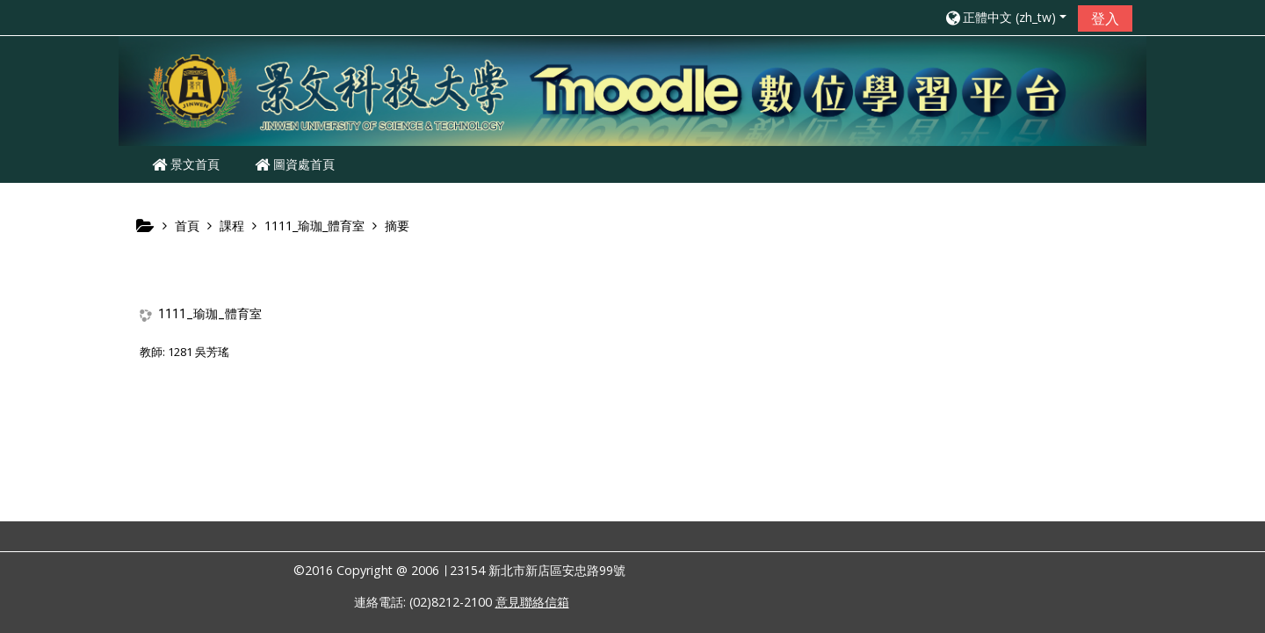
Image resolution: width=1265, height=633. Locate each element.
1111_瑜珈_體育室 (210, 314)
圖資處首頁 (295, 164)
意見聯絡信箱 (532, 601)
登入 (1105, 18)
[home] (632, 89)
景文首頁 (186, 164)
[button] (1005, 17)
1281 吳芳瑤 (198, 352)
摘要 (397, 225)
